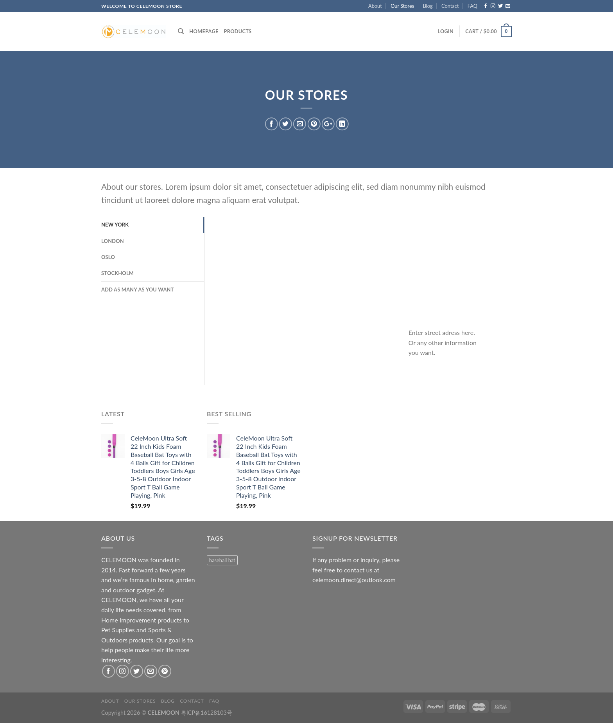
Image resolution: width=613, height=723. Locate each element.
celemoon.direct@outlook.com (354, 579)
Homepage (203, 31)
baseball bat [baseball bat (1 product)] (222, 560)
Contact (450, 6)
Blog (428, 6)
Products (238, 31)
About (375, 6)
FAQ (472, 6)
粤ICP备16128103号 (206, 712)
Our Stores (402, 6)
